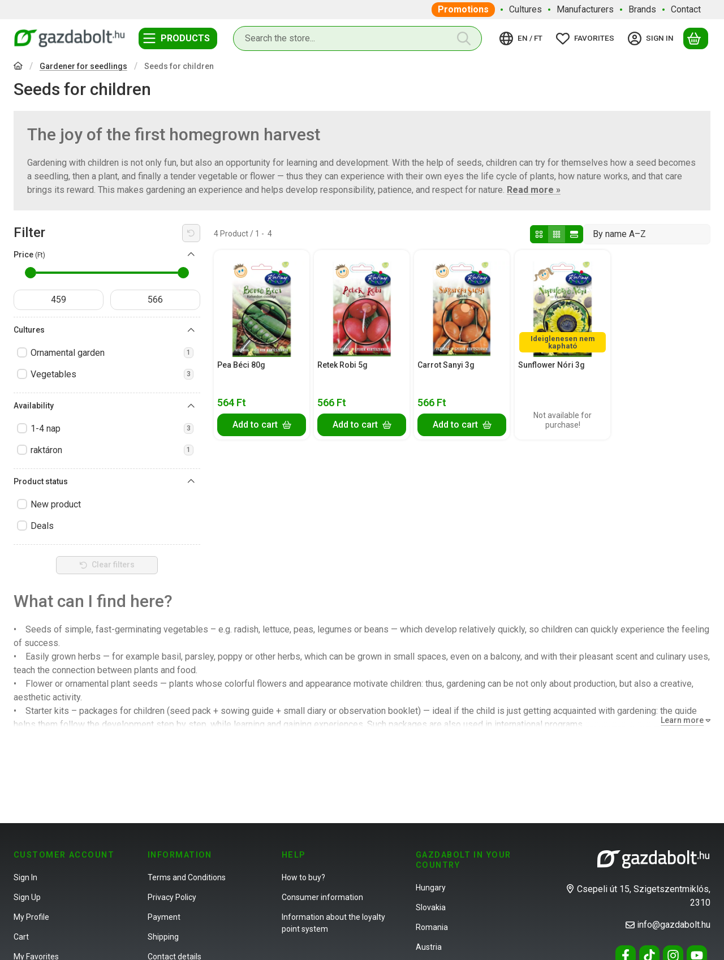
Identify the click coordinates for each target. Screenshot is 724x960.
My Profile (31, 917)
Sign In (25, 877)
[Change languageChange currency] (522, 38)
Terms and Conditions (187, 877)
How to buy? (303, 877)
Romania (432, 927)
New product (56, 504)
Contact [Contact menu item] (686, 9)
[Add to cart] (261, 424)
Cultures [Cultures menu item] (525, 9)
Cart (21, 936)
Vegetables (112, 374)
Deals (42, 525)
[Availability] (191, 406)
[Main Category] (18, 67)
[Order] (646, 234)
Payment (164, 917)
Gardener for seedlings (83, 66)
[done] (155, 300)
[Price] (191, 255)
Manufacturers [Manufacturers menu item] (585, 9)
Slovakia (431, 907)
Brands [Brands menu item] (642, 9)
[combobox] (357, 38)
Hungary (431, 887)
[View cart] (695, 38)
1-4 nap (112, 428)
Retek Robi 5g (342, 364)
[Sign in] (652, 38)
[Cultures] (191, 330)
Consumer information (322, 897)
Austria (429, 947)
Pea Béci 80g (241, 364)
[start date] (59, 300)
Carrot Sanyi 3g (446, 364)
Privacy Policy (172, 897)
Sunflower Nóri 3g (551, 364)
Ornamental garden (112, 352)
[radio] (539, 234)
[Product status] (191, 481)
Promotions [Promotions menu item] (463, 9)
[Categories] (178, 38)
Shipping (163, 936)
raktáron (112, 450)
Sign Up (27, 897)
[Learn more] (683, 720)
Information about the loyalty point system (333, 922)
